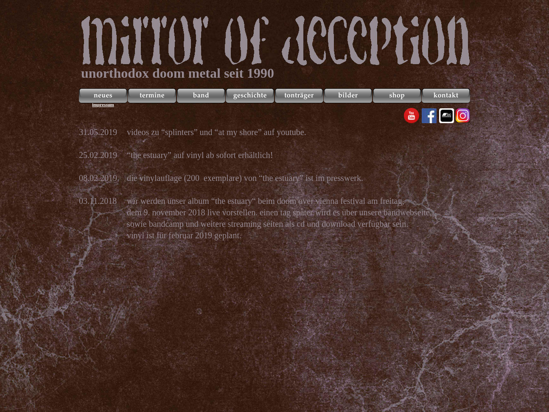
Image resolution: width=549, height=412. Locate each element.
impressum (103, 104)
